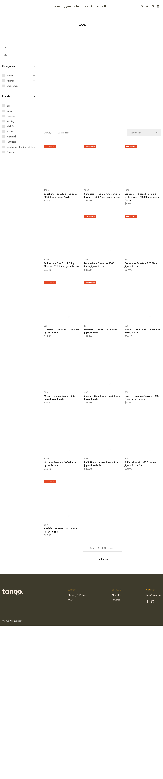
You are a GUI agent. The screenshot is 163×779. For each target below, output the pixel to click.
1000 (46, 190)
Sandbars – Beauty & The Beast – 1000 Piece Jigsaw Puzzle (62, 195)
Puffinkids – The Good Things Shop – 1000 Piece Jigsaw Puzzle (61, 265)
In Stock (88, 6)
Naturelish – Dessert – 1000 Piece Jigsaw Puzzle (99, 265)
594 (86, 458)
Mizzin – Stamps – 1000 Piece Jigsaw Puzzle (60, 464)
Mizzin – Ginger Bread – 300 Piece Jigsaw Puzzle (59, 397)
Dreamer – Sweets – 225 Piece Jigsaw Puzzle (141, 265)
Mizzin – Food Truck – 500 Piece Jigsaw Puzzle (142, 331)
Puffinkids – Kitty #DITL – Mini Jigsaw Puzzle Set (141, 464)
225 (126, 259)
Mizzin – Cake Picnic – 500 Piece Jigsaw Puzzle (102, 397)
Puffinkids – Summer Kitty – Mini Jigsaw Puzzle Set (101, 464)
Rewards (116, 599)
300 (46, 392)
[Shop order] (144, 132)
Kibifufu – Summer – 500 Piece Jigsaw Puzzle (60, 530)
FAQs (70, 599)
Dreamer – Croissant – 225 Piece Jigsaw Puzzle (61, 331)
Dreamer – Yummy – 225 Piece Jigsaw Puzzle (100, 331)
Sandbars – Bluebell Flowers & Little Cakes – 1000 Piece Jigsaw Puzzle (142, 197)
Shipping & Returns (77, 595)
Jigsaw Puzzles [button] (71, 6)
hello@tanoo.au (153, 595)
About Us (102, 6)
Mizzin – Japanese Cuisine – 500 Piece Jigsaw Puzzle (142, 397)
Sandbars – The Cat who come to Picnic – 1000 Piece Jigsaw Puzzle (102, 195)
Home (57, 6)
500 (126, 325)
